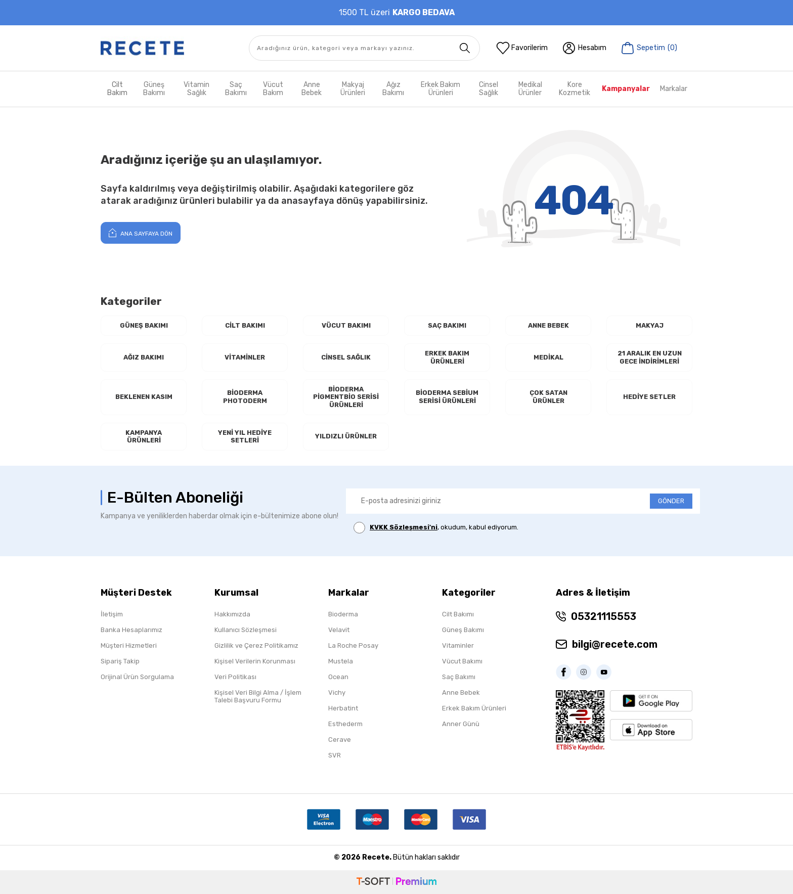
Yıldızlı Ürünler (346, 436)
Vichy (336, 692)
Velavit (338, 630)
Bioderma (343, 614)
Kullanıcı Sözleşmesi (245, 630)
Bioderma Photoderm (245, 397)
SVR (334, 755)
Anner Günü (460, 724)
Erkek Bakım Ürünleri (440, 88)
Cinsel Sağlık (488, 88)
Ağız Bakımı (393, 88)
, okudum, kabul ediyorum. (436, 527)
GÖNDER (671, 501)
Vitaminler (245, 357)
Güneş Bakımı (154, 88)
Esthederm (345, 724)
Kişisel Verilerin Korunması (254, 661)
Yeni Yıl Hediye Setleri (245, 436)
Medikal (548, 357)
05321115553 (603, 616)
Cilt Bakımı (245, 325)
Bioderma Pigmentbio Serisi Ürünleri (346, 397)
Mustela (340, 661)
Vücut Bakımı (346, 325)
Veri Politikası (235, 677)
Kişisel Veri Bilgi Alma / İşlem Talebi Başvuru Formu (257, 696)
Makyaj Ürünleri (352, 88)
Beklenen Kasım (143, 396)
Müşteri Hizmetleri (129, 645)
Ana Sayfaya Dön (140, 232)
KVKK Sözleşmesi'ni (403, 527)
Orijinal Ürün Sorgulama (137, 677)
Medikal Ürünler (530, 88)
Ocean (338, 677)
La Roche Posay (353, 645)
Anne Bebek (311, 88)
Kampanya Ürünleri (143, 436)
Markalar (673, 88)
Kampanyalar (626, 88)
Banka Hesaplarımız (131, 630)
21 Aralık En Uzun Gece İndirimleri (650, 357)
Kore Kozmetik (574, 88)
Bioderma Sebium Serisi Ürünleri (447, 397)
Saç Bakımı (236, 88)
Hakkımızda (232, 614)
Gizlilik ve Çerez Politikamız (256, 645)
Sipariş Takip (120, 661)
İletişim (112, 614)
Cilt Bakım (117, 88)
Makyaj (650, 325)
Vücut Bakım (273, 88)
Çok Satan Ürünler (548, 397)
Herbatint (343, 708)
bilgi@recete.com (614, 644)
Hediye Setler (649, 396)
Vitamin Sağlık (196, 88)
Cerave (339, 739)
